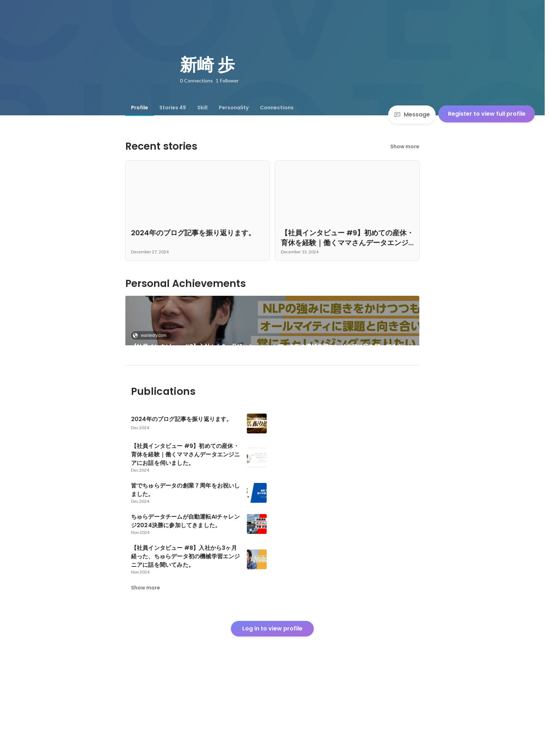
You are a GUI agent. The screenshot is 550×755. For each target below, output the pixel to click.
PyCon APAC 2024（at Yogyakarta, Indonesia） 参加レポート (183, 399)
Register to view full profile (487, 114)
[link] (272, 330)
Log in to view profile (272, 701)
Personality (234, 107)
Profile (139, 107)
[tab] (139, 107)
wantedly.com (151, 335)
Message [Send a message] (412, 114)
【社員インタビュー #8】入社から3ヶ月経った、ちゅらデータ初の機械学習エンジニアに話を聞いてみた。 (270, 346)
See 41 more (347, 390)
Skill (202, 107)
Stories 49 (172, 107)
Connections (277, 107)
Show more (404, 146)
